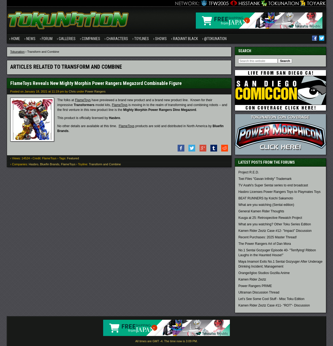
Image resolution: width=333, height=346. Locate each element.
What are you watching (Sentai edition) (266, 205)
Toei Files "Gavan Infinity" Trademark (265, 179)
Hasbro (33, 164)
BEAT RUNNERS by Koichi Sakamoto (265, 198)
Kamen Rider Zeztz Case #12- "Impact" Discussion (275, 231)
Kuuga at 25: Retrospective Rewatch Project (270, 218)
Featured (73, 158)
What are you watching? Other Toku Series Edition (274, 224)
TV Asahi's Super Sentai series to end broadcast (273, 185)
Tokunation (17, 51)
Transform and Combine (105, 164)
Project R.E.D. (248, 172)
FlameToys (83, 100)
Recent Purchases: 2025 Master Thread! (267, 237)
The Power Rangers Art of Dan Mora (264, 244)
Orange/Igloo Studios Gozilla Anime (263, 273)
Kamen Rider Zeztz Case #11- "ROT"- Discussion (274, 305)
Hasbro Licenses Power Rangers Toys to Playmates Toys (279, 192)
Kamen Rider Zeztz (252, 279)
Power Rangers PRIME (255, 286)
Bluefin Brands (50, 164)
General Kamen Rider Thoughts (261, 211)
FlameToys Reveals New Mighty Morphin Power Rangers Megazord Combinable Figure (96, 83)
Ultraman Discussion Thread (258, 292)
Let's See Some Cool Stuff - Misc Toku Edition (271, 299)
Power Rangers (95, 91)
